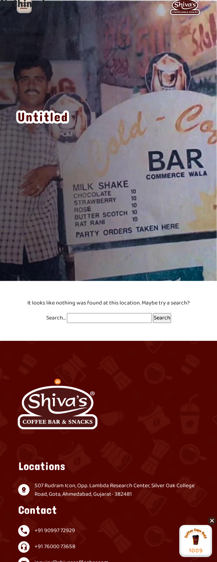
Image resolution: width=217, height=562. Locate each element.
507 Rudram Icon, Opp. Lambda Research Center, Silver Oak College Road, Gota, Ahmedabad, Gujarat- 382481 (115, 490)
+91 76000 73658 (55, 546)
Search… (56, 318)
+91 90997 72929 (55, 530)
